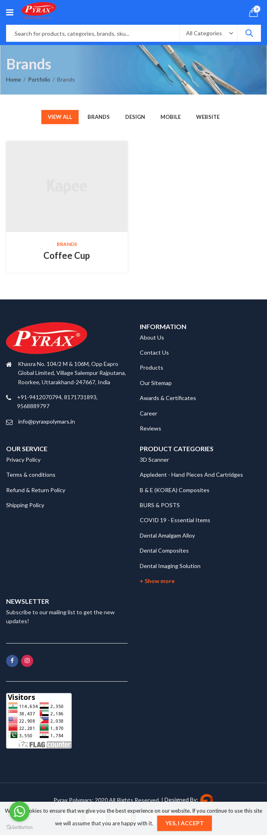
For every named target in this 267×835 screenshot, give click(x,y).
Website (208, 117)
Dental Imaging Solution (170, 565)
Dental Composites (164, 550)
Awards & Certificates (168, 397)
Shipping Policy (25, 504)
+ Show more (157, 580)
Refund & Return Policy (35, 489)
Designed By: (189, 799)
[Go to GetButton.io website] (19, 826)
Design (135, 117)
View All (60, 117)
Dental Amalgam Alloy (167, 535)
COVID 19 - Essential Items (175, 519)
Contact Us (154, 352)
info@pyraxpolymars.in (46, 421)
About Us (152, 337)
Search (249, 33)
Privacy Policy (23, 459)
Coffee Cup (66, 255)
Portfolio (39, 79)
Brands (99, 117)
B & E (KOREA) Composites (174, 489)
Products (151, 367)
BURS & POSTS (160, 504)
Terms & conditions (31, 474)
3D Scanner (154, 459)
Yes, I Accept (184, 823)
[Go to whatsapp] (19, 811)
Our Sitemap (156, 382)
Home (13, 79)
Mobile (170, 117)
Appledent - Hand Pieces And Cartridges (191, 474)
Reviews (150, 428)
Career (148, 413)
